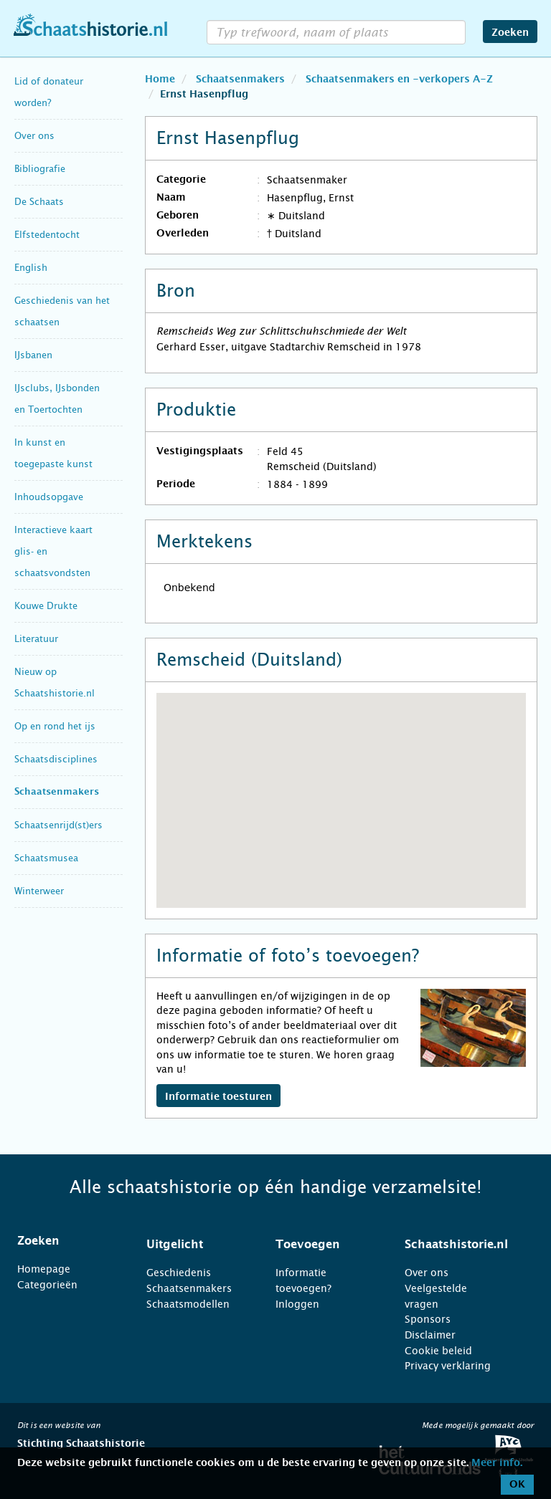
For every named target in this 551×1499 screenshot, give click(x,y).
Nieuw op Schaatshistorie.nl (54, 682)
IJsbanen (33, 355)
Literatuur (36, 638)
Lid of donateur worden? (48, 92)
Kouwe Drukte (45, 605)
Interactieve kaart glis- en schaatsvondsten (53, 551)
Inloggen (297, 1304)
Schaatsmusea (46, 858)
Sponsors (428, 1319)
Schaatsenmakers (56, 792)
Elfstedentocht (47, 234)
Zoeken (510, 33)
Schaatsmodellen (188, 1304)
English (30, 267)
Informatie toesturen (218, 1097)
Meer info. (496, 1463)
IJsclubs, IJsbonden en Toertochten (57, 399)
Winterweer (39, 891)
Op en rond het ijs (54, 726)
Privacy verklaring (448, 1365)
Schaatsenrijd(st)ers (58, 825)
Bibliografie (39, 168)
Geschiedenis (178, 1272)
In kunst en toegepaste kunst (53, 453)
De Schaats (39, 201)
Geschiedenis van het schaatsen (62, 311)
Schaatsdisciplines (56, 759)
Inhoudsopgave (48, 497)
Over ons (34, 135)
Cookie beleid (438, 1350)
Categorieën (47, 1284)
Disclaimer (430, 1335)
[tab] (63, 1241)
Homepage (43, 1269)
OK (517, 1485)
